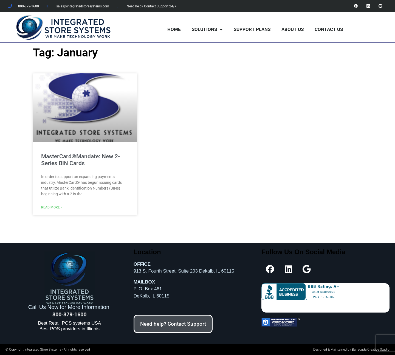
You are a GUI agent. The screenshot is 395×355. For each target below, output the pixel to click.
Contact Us (329, 29)
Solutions (207, 29)
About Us (292, 29)
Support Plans (252, 29)
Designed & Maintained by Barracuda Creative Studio (351, 349)
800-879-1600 (69, 314)
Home (174, 29)
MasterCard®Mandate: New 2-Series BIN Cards (80, 160)
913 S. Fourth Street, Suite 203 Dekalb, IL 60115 (184, 271)
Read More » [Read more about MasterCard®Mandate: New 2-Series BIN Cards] (51, 207)
